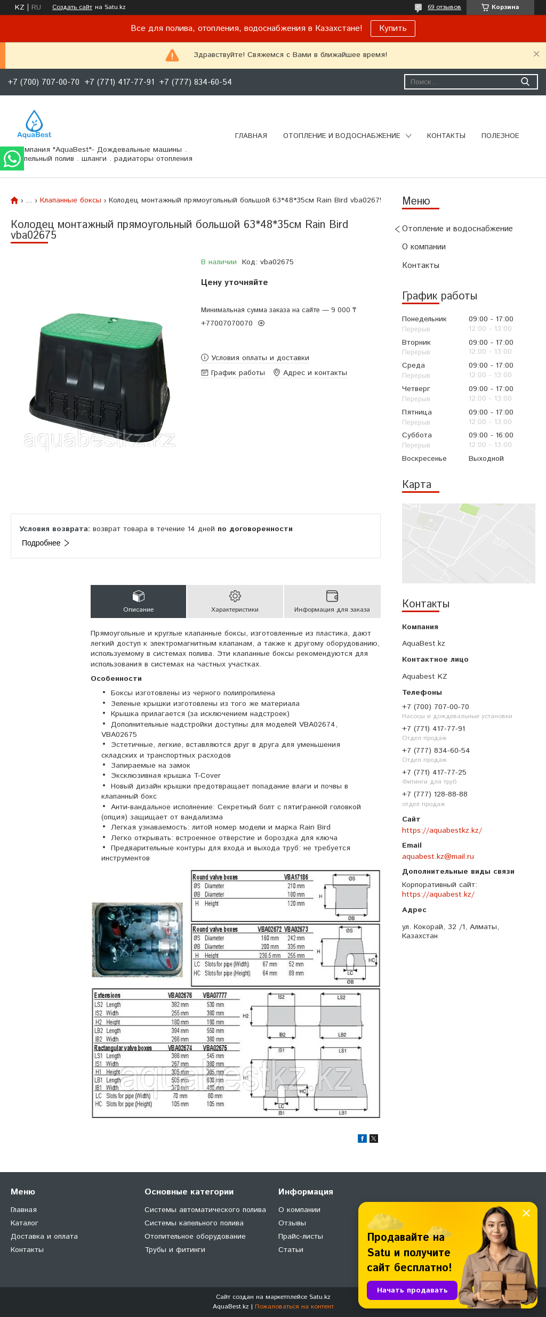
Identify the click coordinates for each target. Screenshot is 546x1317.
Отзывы (292, 1223)
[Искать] (525, 81)
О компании (424, 247)
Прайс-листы (300, 1236)
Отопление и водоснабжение (341, 136)
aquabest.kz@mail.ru (438, 856)
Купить (393, 28)
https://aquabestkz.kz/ (442, 830)
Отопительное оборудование (195, 1236)
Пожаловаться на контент (294, 1306)
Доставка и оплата (44, 1236)
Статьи (290, 1250)
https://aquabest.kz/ (438, 894)
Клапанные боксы (70, 200)
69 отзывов (444, 7)
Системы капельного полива (194, 1223)
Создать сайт (72, 7)
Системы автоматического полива (205, 1210)
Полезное (500, 136)
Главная (251, 136)
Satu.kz (320, 1297)
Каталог (24, 1223)
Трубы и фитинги (174, 1250)
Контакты (446, 136)
